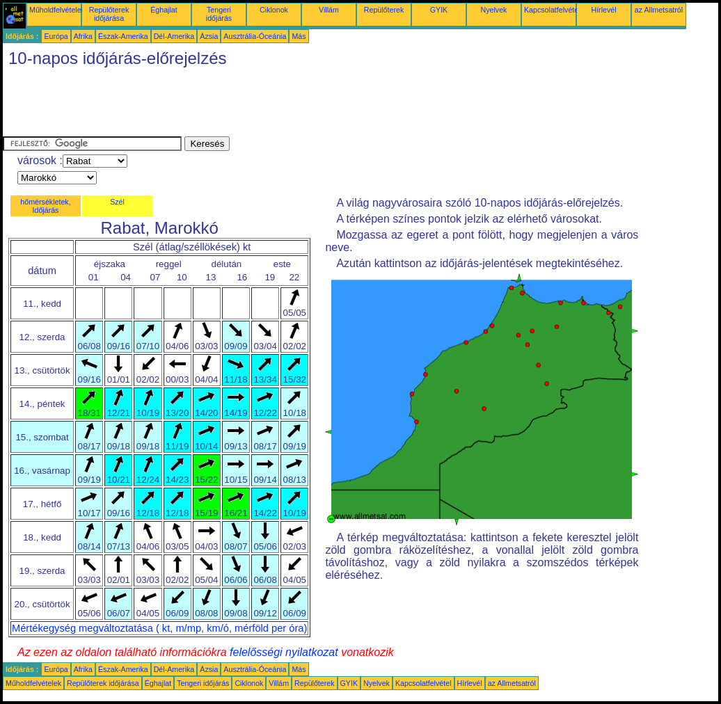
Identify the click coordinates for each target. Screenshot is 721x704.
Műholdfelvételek (57, 10)
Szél (117, 202)
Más (299, 36)
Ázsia (209, 36)
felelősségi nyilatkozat (284, 652)
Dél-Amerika (174, 36)
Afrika (83, 36)
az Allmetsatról (659, 10)
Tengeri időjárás (219, 14)
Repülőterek (384, 10)
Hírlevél (603, 10)
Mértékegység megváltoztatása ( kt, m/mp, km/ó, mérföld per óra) (159, 628)
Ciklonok (274, 10)
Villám (329, 10)
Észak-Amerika (123, 36)
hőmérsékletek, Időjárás (45, 206)
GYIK (438, 10)
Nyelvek (494, 10)
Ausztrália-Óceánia (254, 36)
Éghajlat (163, 10)
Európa (56, 36)
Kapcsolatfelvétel (552, 10)
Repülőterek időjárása (109, 14)
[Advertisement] (256, 105)
